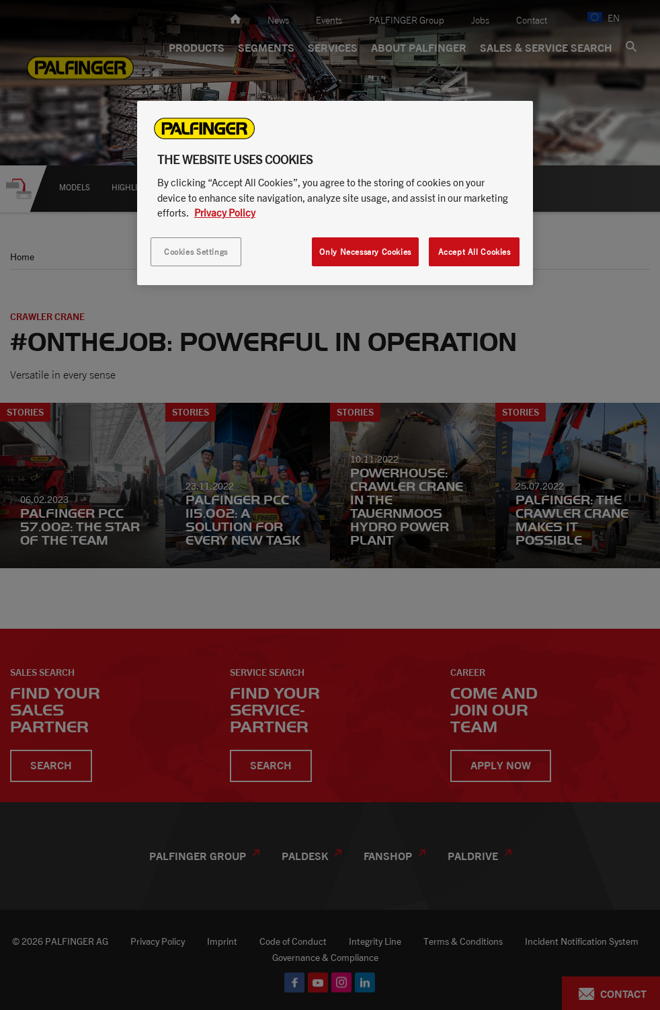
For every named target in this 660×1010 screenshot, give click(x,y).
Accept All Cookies (474, 252)
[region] (335, 193)
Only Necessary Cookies (365, 252)
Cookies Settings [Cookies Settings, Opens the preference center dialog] (196, 252)
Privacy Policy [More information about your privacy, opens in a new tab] (224, 212)
